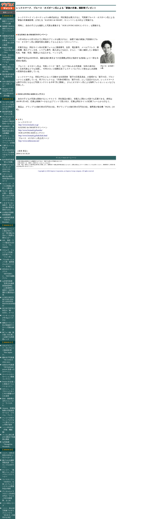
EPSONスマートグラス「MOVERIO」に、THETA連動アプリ (8, 273)
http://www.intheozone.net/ (28, 141)
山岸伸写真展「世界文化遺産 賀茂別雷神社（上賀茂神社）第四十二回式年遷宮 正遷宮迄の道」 (8, 288)
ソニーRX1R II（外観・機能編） (7, 429)
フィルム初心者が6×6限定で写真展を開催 (8, 437)
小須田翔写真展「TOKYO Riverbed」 (8, 219)
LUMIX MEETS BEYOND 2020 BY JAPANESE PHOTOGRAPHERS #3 (10, 301)
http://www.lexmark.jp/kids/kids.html (32, 136)
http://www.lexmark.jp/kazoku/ (30, 130)
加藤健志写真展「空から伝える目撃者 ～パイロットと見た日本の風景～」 (8, 40)
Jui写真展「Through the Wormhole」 (7, 444)
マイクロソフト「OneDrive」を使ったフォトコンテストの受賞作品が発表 (8, 483)
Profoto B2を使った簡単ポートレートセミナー (8, 384)
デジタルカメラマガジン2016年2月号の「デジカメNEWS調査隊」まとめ (8, 495)
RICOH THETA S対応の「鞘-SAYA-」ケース (8, 310)
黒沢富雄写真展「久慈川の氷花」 (8, 76)
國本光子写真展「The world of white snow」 (8, 359)
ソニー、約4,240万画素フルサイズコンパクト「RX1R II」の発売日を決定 (8, 512)
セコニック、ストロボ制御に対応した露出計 (8, 186)
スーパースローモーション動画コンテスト (8, 376)
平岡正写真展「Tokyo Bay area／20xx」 (8, 50)
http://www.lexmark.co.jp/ (28, 125)
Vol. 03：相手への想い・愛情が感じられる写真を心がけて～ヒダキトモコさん (8, 195)
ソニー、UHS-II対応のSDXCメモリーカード (8, 455)
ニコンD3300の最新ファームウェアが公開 (8, 21)
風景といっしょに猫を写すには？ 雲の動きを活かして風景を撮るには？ (8, 233)
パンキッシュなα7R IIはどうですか (8, 317)
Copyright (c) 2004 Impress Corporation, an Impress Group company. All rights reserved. (66, 171)
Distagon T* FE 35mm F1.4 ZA (7, 90)
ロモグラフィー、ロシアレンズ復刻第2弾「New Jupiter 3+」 (8, 350)
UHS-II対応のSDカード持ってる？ (8, 84)
